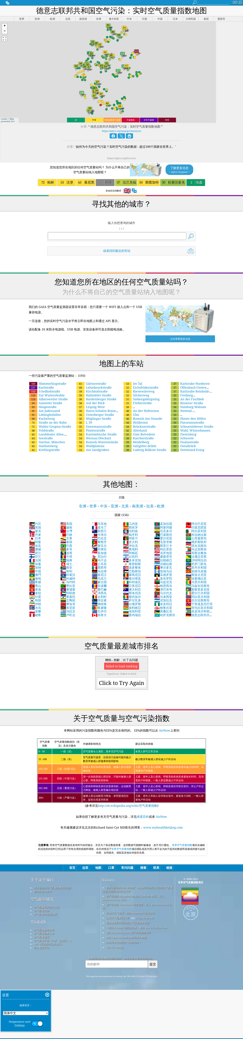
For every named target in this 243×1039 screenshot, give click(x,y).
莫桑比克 (163, 611)
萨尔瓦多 (132, 600)
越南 (66, 527)
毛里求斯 (163, 542)
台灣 (66, 531)
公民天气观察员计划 (117, 917)
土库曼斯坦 (196, 538)
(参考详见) (121, 773)
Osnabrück (183, 446)
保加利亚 (132, 611)
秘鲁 (35, 615)
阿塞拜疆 (163, 527)
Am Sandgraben (92, 450)
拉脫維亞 (163, 560)
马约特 (67, 582)
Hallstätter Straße (93, 395)
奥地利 (130, 549)
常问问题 (38, 922)
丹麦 (35, 535)
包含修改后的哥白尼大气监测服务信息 (127, 922)
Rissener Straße (187, 403)
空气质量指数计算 (44, 933)
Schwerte (182, 438)
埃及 (35, 546)
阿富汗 (130, 538)
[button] (4, 26)
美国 (66, 524)
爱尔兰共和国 (198, 593)
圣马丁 (99, 527)
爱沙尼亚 (163, 538)
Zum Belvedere (139, 434)
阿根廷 (130, 553)
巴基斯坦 (163, 535)
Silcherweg (136, 395)
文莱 (66, 538)
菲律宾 (99, 549)
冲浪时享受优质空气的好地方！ (124, 942)
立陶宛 (67, 600)
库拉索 (99, 600)
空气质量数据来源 (44, 929)
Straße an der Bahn (48, 422)
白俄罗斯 (132, 604)
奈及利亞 (163, 604)
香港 (35, 589)
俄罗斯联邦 (196, 542)
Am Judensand (44, 411)
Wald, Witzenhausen (190, 430)
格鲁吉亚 (163, 608)
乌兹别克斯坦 (198, 586)
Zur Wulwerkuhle (47, 395)
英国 (35, 527)
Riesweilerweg (139, 391)
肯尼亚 (67, 608)
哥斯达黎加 (196, 553)
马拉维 (99, 571)
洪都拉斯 (163, 564)
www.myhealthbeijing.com (163, 827)
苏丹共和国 (196, 567)
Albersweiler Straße (48, 399)
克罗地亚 (163, 553)
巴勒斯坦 (132, 571)
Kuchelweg (42, 418)
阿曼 (35, 542)
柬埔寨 (67, 589)
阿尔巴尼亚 (196, 524)
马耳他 (99, 524)
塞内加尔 (132, 597)
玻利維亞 (132, 608)
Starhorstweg (43, 446)
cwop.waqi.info (144, 917)
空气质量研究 (42, 899)
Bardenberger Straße (96, 399)
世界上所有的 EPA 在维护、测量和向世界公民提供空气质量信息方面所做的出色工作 (138, 889)
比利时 (99, 597)
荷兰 (35, 553)
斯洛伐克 (132, 593)
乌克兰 (99, 578)
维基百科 (143, 817)
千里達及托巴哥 (199, 604)
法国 (35, 560)
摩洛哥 (67, 604)
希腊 (35, 582)
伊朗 (35, 604)
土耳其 (99, 564)
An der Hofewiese (141, 411)
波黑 (66, 553)
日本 (35, 538)
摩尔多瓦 (163, 567)
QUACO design (115, 947)
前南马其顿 (196, 571)
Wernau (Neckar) (93, 438)
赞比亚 (67, 586)
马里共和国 (196, 582)
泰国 (66, 542)
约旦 (35, 524)
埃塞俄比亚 (196, 578)
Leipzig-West (90, 407)
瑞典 (66, 560)
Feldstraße (41, 430)
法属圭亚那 (196, 556)
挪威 (35, 549)
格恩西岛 (163, 586)
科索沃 (67, 575)
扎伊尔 (99, 611)
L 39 (84, 422)
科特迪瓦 (132, 582)
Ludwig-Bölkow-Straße (145, 450)
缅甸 (35, 578)
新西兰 (99, 531)
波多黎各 (132, 567)
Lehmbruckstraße (94, 387)
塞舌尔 (99, 546)
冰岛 (35, 608)
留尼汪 (99, 575)
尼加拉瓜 (163, 600)
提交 (153, 964)
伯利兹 (130, 531)
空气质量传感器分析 (45, 914)
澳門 (35, 575)
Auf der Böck (90, 403)
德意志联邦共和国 (199, 617)
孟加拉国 (163, 524)
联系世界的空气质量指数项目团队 (53, 887)
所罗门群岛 (196, 564)
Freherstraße (138, 403)
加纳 (35, 567)
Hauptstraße (43, 407)
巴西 (66, 546)
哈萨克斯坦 (164, 615)
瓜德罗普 (163, 575)
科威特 (67, 578)
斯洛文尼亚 (196, 575)
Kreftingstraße (44, 450)
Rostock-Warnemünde (97, 442)
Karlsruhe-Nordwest (190, 383)
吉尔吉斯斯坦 (198, 600)
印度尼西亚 (196, 527)
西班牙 (130, 527)
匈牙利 (130, 535)
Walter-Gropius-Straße (50, 426)
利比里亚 (163, 549)
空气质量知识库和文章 (46, 907)
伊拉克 (130, 546)
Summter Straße (45, 403)
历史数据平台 (41, 947)
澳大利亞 (132, 589)
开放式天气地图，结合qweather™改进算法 (130, 913)
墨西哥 (99, 567)
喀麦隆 (99, 608)
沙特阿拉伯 (196, 560)
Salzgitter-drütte (140, 446)
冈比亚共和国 (198, 597)
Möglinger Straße (93, 418)
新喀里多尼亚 (198, 589)
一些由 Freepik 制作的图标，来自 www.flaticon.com (136, 927)
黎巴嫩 (99, 589)
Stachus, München (47, 442)
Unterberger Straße (95, 415)
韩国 (35, 600)
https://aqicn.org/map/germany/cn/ (121, 131)
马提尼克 (163, 582)
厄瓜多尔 (163, 531)
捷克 (35, 531)
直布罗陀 (163, 578)
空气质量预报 (41, 937)
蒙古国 (99, 582)
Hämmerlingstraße (47, 383)
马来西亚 (163, 597)
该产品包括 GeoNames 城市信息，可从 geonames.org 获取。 (137, 906)
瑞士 (66, 564)
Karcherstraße (139, 438)
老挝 (35, 593)
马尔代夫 (163, 593)
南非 (66, 567)
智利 (66, 571)
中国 (35, 571)
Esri (13, 121)
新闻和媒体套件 (43, 891)
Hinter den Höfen (188, 418)
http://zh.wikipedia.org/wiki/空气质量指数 (127, 806)
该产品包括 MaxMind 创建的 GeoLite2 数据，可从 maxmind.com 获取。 (133, 897)
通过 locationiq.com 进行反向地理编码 (128, 932)
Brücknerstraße (140, 426)
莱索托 (67, 597)
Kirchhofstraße (92, 391)
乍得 (66, 556)
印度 (35, 597)
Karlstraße (41, 387)
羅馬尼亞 (132, 575)
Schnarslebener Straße (192, 426)
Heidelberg (136, 442)
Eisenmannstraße (94, 426)
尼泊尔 (99, 556)
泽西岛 (99, 593)
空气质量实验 (41, 910)
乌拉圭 (67, 611)
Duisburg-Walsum (188, 407)
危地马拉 (163, 571)
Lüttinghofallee (45, 415)
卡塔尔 (99, 535)
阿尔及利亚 (196, 531)
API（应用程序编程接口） (49, 944)
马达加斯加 (196, 549)
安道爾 (99, 586)
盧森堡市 (163, 556)
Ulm (131, 415)
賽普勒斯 (132, 564)
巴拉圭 (99, 538)
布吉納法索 (196, 535)
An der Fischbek (187, 399)
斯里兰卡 (163, 546)
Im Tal (133, 383)
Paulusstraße (185, 442)
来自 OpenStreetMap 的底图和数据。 (127, 937)
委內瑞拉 (132, 615)
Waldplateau (90, 446)
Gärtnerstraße (91, 383)
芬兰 (35, 556)
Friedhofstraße (44, 391)
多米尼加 (132, 560)
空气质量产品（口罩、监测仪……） (53, 940)
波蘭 (35, 611)
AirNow (164, 730)
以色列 (130, 556)
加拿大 (99, 615)
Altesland (135, 430)
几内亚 (130, 524)
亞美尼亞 (132, 586)
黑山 (35, 586)
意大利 (130, 542)
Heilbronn (136, 422)
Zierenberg (183, 434)
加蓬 (35, 564)
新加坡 (99, 553)
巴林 (66, 535)
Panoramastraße (187, 422)
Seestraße (41, 438)
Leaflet (4, 118)
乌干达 (99, 560)
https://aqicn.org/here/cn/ (121, 158)
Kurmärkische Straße (96, 434)
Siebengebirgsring (142, 399)
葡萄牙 (99, 542)
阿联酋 (67, 593)
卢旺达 (67, 615)
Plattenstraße (90, 430)
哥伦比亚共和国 (199, 608)
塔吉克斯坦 (196, 546)
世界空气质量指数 (182, 845)
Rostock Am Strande (143, 418)
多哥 (66, 549)
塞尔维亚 (132, 578)
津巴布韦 (163, 589)
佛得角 (99, 604)
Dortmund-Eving (187, 450)
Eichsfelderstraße (141, 387)
